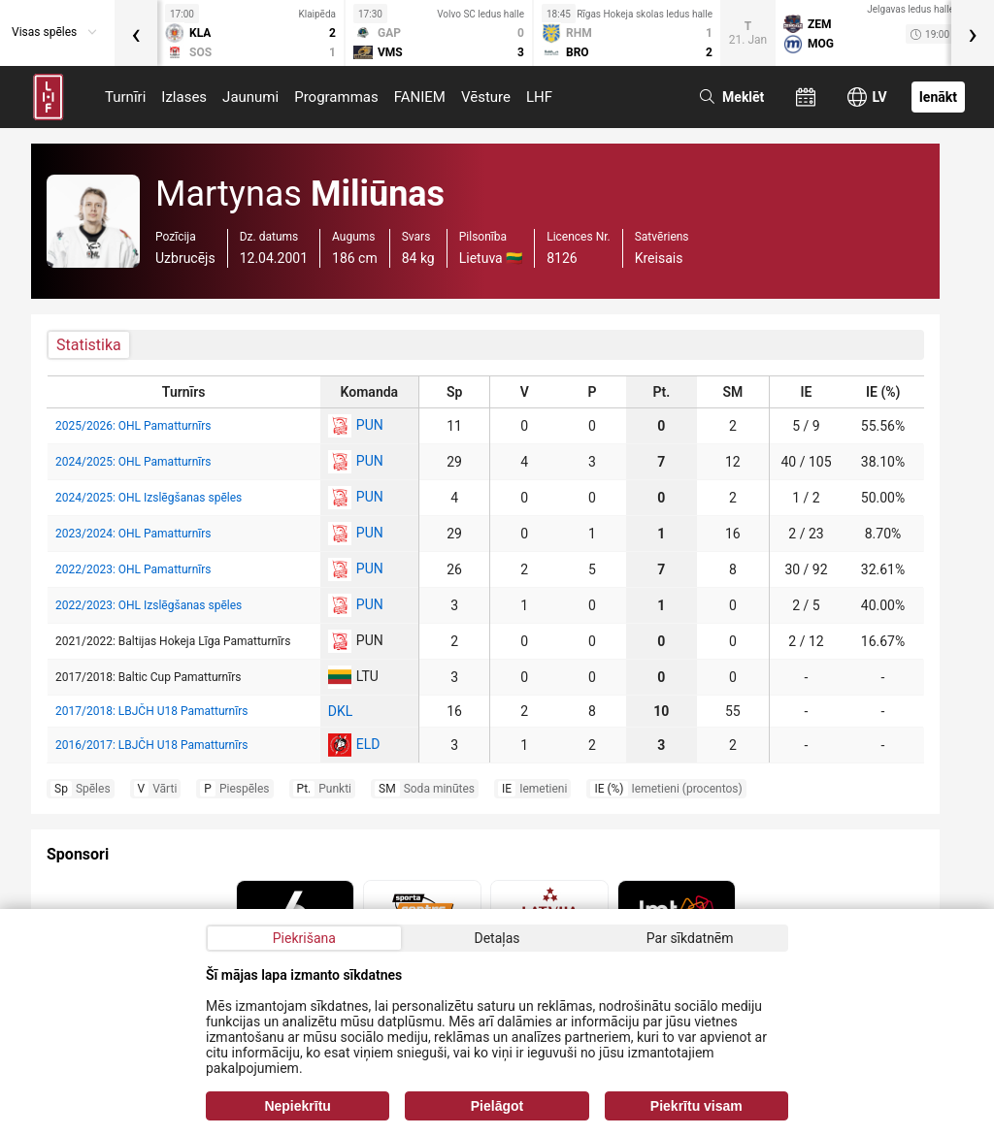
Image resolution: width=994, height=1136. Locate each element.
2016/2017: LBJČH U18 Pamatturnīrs (151, 745)
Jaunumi (250, 97)
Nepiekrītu (297, 1106)
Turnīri (125, 97)
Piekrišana (304, 938)
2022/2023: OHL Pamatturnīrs (133, 569)
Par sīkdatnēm (690, 938)
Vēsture (486, 97)
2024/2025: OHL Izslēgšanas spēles (148, 497)
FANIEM (420, 97)
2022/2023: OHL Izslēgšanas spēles (148, 605)
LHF (539, 97)
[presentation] (136, 33)
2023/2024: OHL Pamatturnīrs (133, 533)
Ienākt (938, 97)
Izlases (184, 97)
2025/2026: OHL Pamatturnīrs (133, 426)
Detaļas (496, 938)
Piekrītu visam (696, 1106)
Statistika (88, 345)
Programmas (336, 97)
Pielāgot (497, 1106)
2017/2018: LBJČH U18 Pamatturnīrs (151, 711)
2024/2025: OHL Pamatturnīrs (133, 462)
